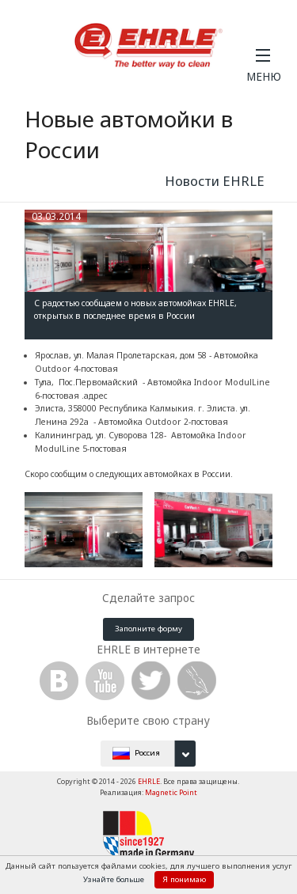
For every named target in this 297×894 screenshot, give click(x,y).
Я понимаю (184, 879)
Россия (154, 754)
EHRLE (149, 781)
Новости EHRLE (215, 181)
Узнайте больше (115, 879)
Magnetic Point (171, 792)
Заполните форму (148, 628)
